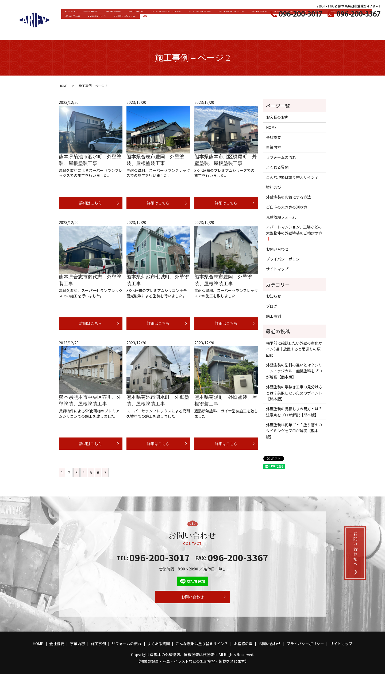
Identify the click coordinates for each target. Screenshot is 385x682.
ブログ (271, 306)
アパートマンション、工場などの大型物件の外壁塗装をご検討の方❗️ (294, 233)
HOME (72, 23)
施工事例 (147, 23)
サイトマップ (277, 268)
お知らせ (273, 296)
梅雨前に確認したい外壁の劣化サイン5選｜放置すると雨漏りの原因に (294, 349)
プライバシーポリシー (284, 259)
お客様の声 (155, 32)
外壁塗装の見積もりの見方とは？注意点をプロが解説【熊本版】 (294, 411)
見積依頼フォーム (281, 217)
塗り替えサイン (254, 23)
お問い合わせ (187, 32)
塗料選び (286, 23)
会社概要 (95, 23)
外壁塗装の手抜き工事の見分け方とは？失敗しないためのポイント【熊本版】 (294, 392)
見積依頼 (128, 32)
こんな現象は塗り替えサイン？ (292, 177)
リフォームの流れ (180, 23)
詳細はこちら (90, 204)
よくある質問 (218, 23)
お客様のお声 (277, 117)
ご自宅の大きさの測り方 (88, 32)
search (211, 32)
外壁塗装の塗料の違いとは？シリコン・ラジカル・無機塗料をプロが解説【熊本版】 (294, 371)
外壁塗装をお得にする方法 (327, 23)
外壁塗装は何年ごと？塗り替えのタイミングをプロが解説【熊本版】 (294, 430)
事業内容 (121, 23)
